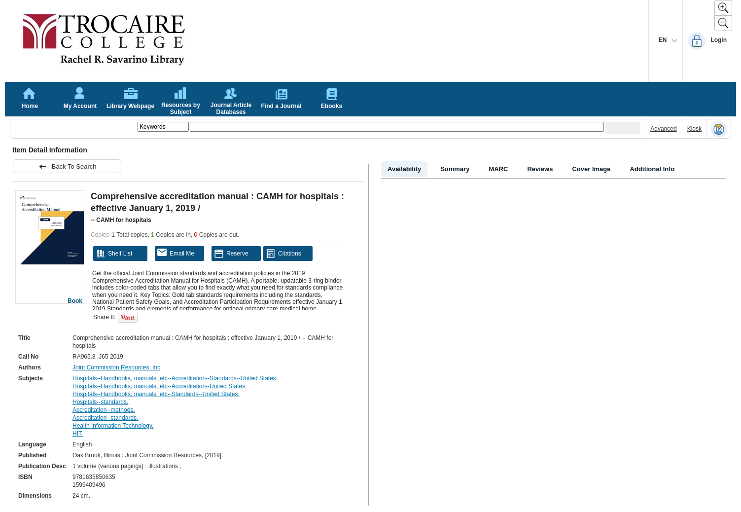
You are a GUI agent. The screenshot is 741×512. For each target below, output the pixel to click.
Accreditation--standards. (105, 417)
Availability (404, 169)
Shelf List (114, 253)
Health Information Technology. (112, 425)
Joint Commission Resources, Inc (116, 367)
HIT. (77, 433)
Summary (454, 169)
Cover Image (591, 169)
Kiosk (694, 128)
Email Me (175, 253)
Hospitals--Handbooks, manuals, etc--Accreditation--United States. (159, 386)
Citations (283, 253)
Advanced (663, 128)
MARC (498, 169)
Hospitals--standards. (100, 402)
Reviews (540, 169)
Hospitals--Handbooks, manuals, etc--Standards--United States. (156, 394)
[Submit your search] (622, 128)
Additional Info (652, 169)
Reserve (231, 253)
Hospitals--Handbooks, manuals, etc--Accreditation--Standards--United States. (175, 378)
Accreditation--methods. (103, 409)
